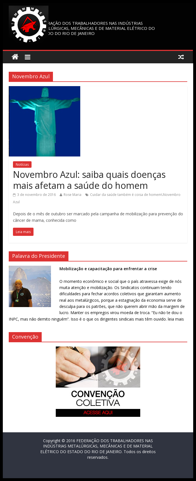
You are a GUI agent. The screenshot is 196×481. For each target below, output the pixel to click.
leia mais (176, 319)
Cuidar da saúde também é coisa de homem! (126, 194)
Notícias (22, 164)
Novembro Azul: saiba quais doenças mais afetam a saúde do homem (89, 179)
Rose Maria (72, 194)
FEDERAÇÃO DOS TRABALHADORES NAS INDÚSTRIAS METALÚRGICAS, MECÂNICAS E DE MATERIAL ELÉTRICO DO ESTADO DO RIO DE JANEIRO (96, 28)
